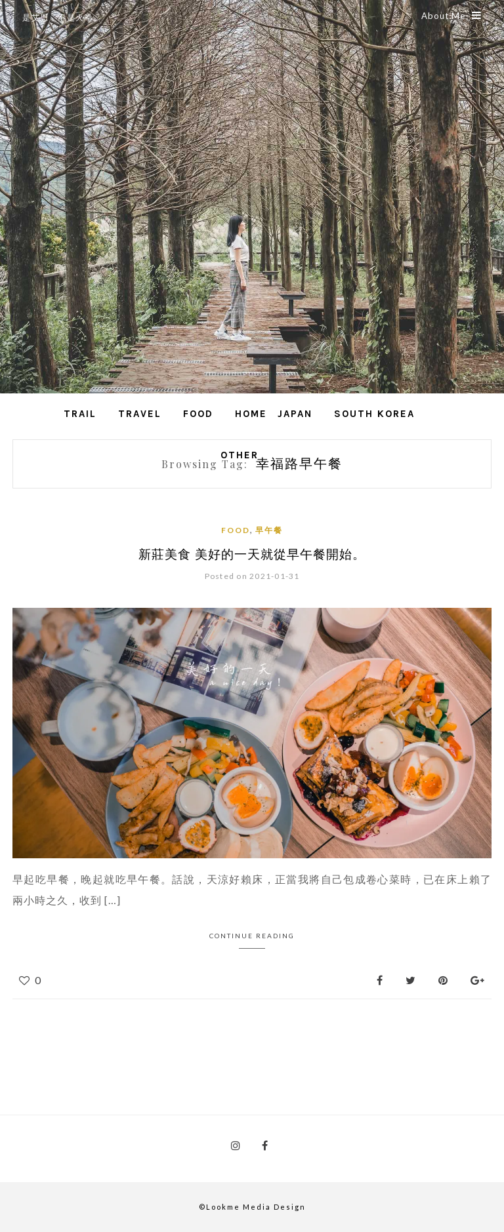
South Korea (374, 414)
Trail (80, 414)
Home (251, 414)
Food (198, 414)
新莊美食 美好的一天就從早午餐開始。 (252, 553)
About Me (451, 15)
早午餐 (269, 530)
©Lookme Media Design (252, 1206)
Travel (139, 414)
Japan (295, 414)
